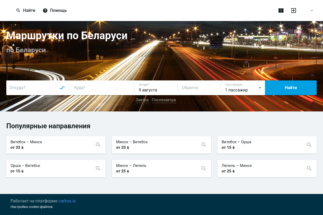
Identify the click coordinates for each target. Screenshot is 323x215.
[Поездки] (281, 10)
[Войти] (293, 10)
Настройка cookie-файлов (32, 207)
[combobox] (37, 87)
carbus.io (67, 200)
